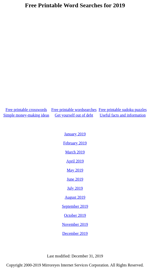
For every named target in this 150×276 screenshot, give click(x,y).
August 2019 (75, 197)
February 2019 (75, 143)
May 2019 (75, 170)
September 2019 (75, 206)
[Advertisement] (76, 53)
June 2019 (75, 179)
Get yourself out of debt (74, 115)
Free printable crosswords (26, 109)
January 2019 (75, 134)
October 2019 (75, 215)
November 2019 (75, 224)
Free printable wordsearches (73, 109)
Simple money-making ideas (26, 115)
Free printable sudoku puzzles (123, 109)
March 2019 (75, 152)
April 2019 (75, 161)
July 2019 (75, 188)
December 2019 (75, 233)
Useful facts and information (123, 115)
